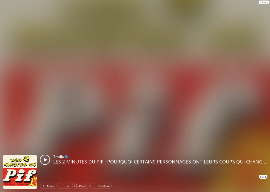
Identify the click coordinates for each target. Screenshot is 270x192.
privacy (264, 2)
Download (101, 186)
